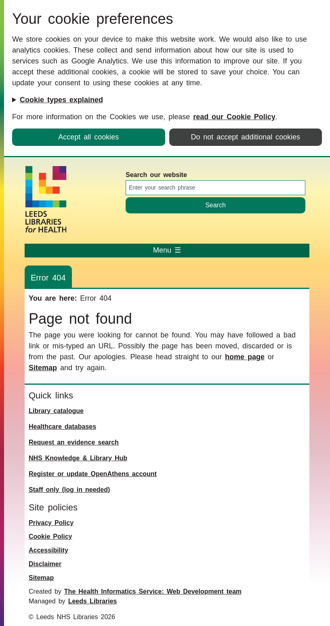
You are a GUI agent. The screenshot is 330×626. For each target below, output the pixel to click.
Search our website (156, 174)
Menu (167, 250)
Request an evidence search (74, 442)
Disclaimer (45, 564)
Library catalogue (56, 410)
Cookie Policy (50, 536)
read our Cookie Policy (234, 117)
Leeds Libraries (92, 601)
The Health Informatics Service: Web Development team (153, 591)
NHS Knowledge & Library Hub (78, 458)
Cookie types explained (61, 100)
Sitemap (43, 368)
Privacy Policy (51, 522)
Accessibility (48, 550)
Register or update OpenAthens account (93, 473)
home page (245, 357)
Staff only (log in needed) (69, 489)
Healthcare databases (62, 426)
